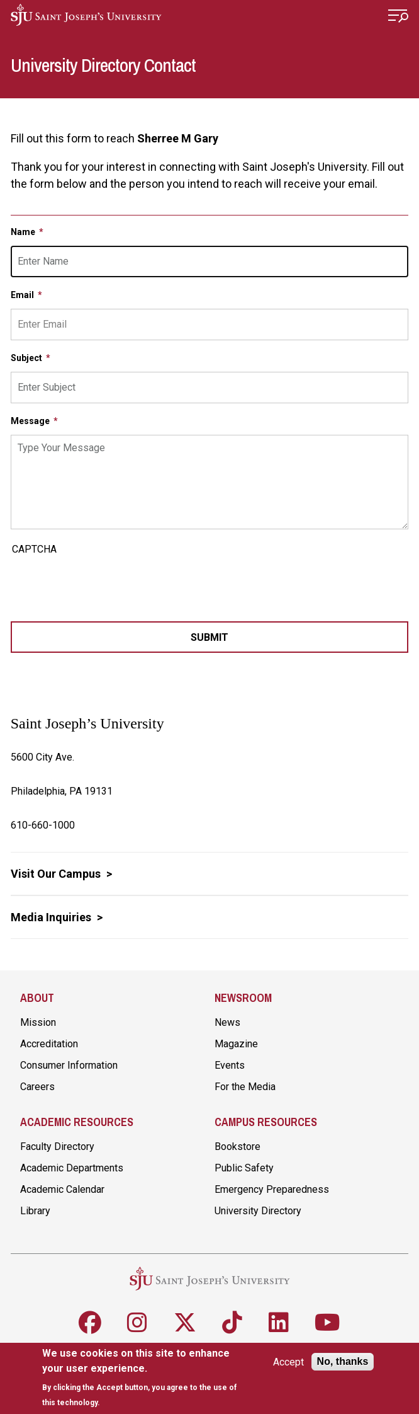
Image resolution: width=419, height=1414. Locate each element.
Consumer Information (69, 1065)
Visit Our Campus (57, 873)
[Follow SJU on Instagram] (137, 1323)
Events (230, 1065)
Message (31, 421)
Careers (37, 1087)
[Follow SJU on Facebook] (90, 1323)
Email (23, 295)
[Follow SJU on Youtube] (327, 1323)
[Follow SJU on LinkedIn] (278, 1323)
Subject (27, 358)
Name (24, 232)
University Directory (258, 1211)
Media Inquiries (52, 917)
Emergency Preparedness (272, 1189)
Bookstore (237, 1146)
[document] (142, 1378)
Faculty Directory (57, 1146)
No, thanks (343, 1361)
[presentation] (106, 584)
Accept (288, 1362)
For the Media (245, 1087)
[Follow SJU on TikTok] (232, 1323)
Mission (38, 1022)
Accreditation (49, 1044)
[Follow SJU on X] (185, 1323)
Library (35, 1211)
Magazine (236, 1044)
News (227, 1022)
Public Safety (244, 1168)
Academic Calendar (62, 1189)
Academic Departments (71, 1168)
